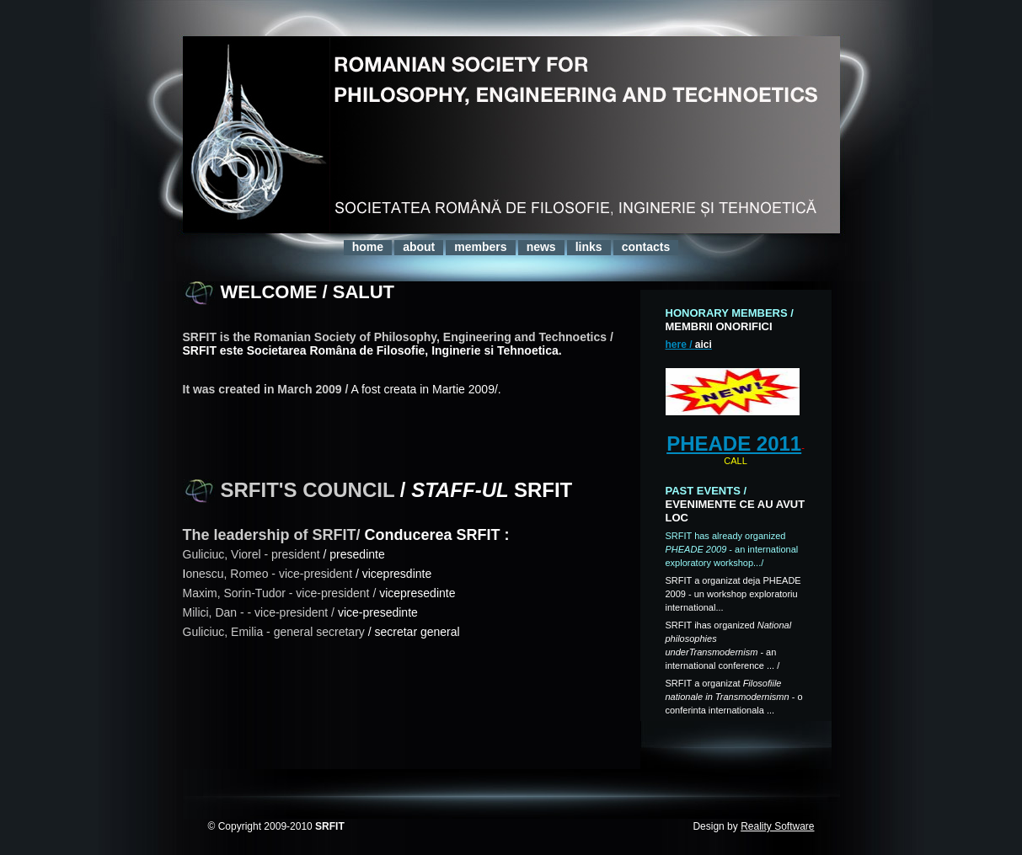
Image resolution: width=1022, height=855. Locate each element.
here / (689, 344)
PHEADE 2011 (733, 443)
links (588, 247)
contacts (646, 247)
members (480, 247)
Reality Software (777, 826)
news (541, 247)
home (367, 247)
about (419, 247)
